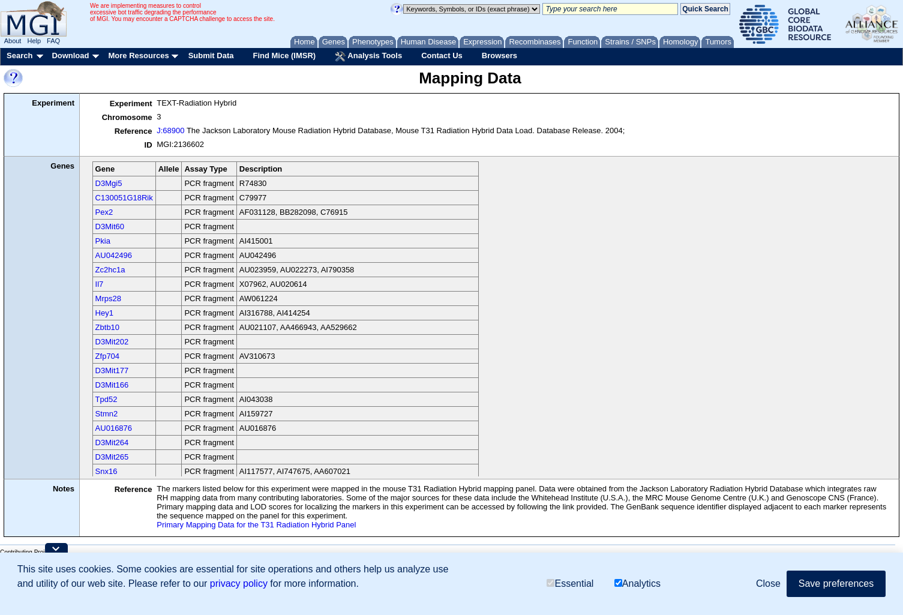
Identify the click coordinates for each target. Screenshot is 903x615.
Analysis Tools (368, 56)
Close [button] (768, 583)
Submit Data (211, 55)
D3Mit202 (112, 341)
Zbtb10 (107, 327)
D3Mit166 (112, 384)
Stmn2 (106, 413)
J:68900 (170, 130)
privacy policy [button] (239, 583)
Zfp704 (107, 356)
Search (19, 55)
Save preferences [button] (836, 583)
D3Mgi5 (108, 183)
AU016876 (113, 428)
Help (34, 40)
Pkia (102, 240)
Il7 (99, 284)
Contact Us (442, 55)
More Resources (138, 55)
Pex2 (104, 212)
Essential (570, 583)
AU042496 (113, 255)
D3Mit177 (112, 370)
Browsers (499, 55)
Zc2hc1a (110, 269)
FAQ (53, 40)
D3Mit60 (109, 226)
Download (70, 55)
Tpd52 (106, 399)
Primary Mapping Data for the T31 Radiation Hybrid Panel (256, 524)
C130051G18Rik (124, 197)
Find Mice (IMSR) (284, 55)
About (13, 40)
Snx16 (106, 471)
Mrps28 (108, 298)
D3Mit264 (112, 442)
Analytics (637, 583)
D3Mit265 (112, 456)
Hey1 (104, 312)
